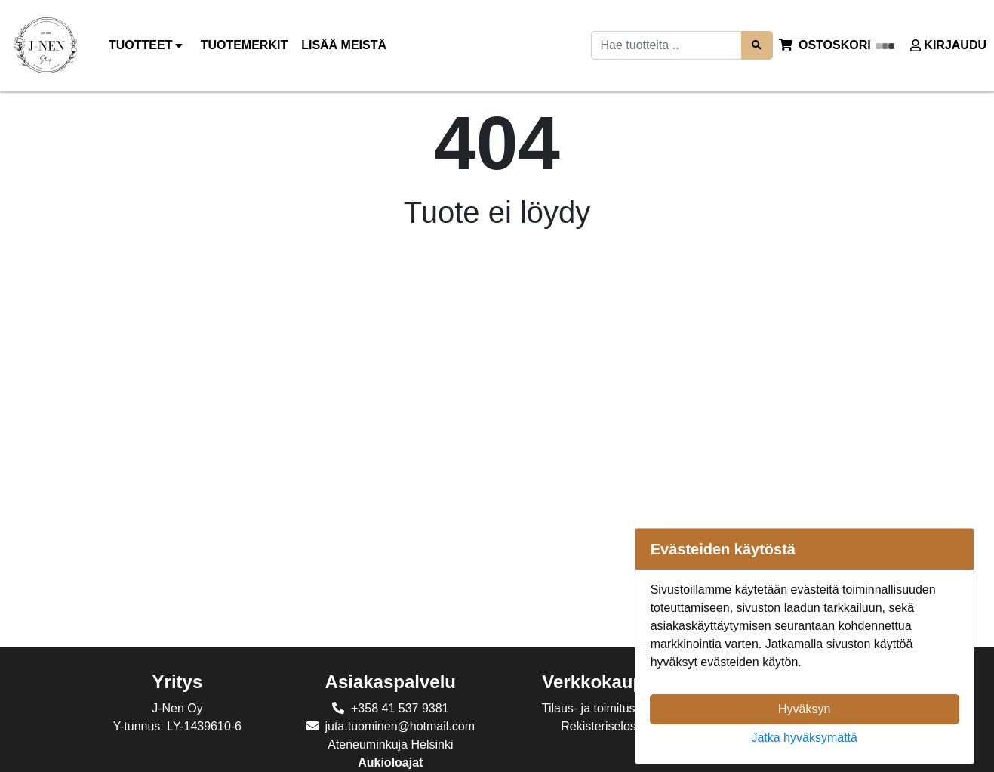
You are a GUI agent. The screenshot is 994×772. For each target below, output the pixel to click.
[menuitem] (245, 45)
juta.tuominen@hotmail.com (400, 726)
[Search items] (757, 45)
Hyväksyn (804, 709)
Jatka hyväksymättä (804, 737)
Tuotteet (148, 45)
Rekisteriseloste (603, 726)
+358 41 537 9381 (399, 708)
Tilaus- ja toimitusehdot (604, 708)
